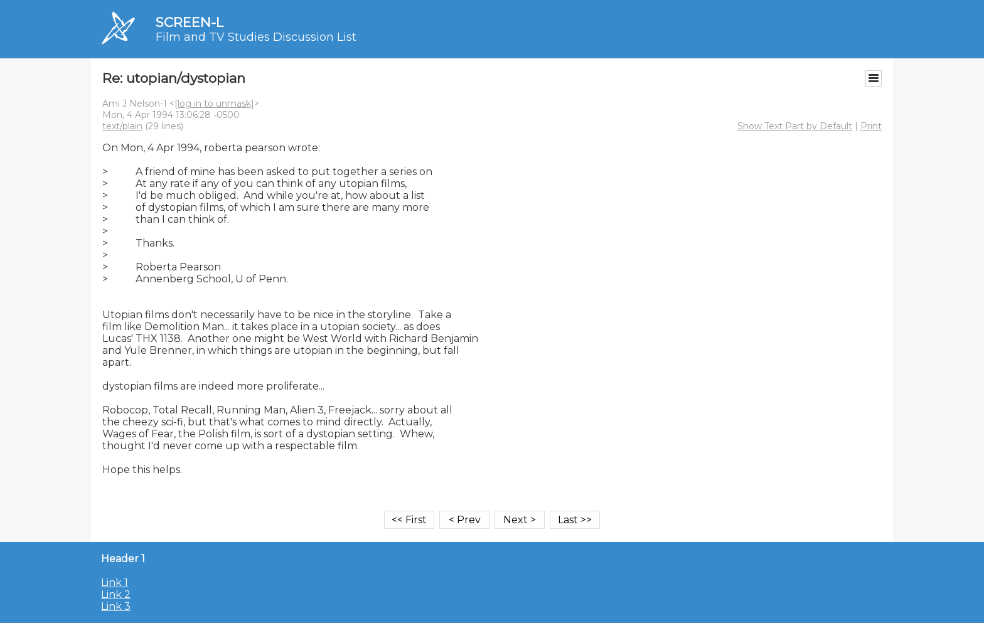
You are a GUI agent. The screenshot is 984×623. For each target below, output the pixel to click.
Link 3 (116, 606)
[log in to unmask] (214, 103)
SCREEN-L (189, 22)
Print (871, 126)
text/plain (122, 126)
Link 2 (116, 594)
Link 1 (114, 582)
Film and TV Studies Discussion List (256, 37)
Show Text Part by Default (794, 126)
